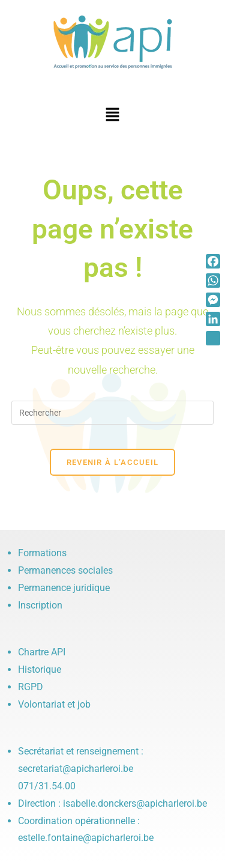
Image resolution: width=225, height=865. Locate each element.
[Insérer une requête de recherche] (112, 413)
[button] (112, 115)
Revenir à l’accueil (113, 462)
